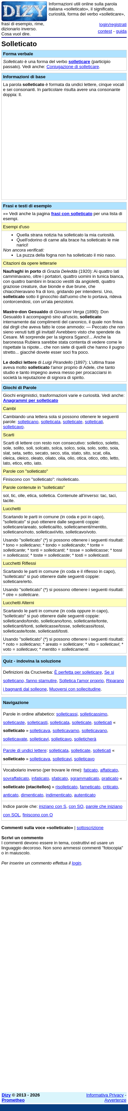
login (76, 863)
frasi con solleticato (71, 213)
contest (105, 31)
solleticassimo (93, 714)
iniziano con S (52, 806)
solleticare (79, 61)
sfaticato (60, 778)
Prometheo (13, 1100)
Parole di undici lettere (25, 750)
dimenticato (32, 794)
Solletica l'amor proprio (81, 680)
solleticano (28, 421)
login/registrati (113, 24)
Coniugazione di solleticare (73, 66)
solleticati (94, 421)
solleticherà (85, 738)
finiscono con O (38, 814)
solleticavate (15, 738)
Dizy (6, 1095)
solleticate (72, 421)
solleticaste (14, 722)
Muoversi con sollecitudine (75, 689)
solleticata (50, 421)
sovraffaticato (16, 778)
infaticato (40, 778)
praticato (110, 778)
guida (121, 31)
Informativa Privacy (105, 1095)
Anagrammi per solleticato (30, 400)
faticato (90, 769)
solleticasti (37, 722)
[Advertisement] (64, 1023)
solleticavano (94, 730)
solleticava (40, 730)
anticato (11, 794)
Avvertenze (115, 1100)
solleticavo (13, 426)
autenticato (85, 794)
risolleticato (66, 786)
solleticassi (67, 714)
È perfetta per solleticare (78, 672)
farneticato (90, 786)
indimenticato (59, 794)
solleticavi (39, 738)
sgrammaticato (84, 778)
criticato (110, 786)
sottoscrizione (90, 827)
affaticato (109, 769)
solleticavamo (66, 730)
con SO (76, 806)
